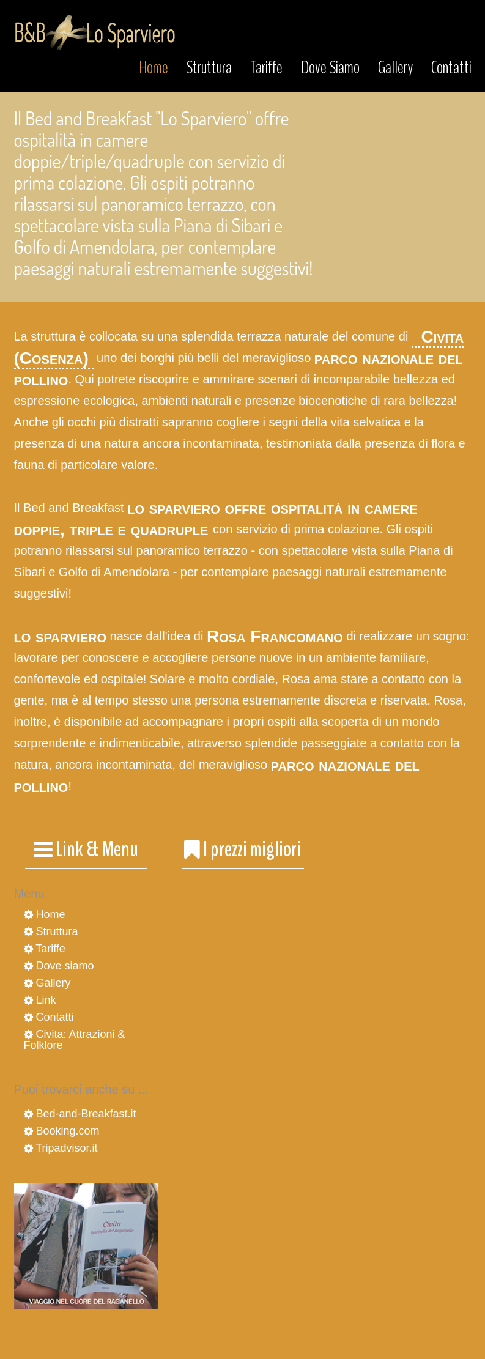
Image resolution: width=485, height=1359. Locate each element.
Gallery (395, 67)
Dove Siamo (330, 67)
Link (40, 1000)
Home (153, 67)
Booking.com (62, 1131)
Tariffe (266, 67)
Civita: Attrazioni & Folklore (74, 1039)
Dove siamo (59, 966)
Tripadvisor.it (61, 1148)
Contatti (451, 67)
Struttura (209, 67)
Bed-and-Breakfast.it (80, 1114)
